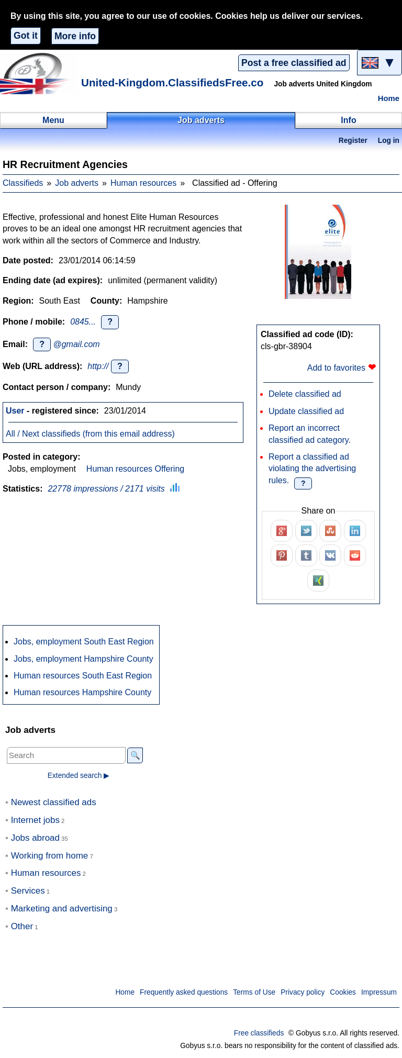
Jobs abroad (35, 838)
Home (388, 98)
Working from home (49, 856)
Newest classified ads (53, 802)
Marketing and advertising (62, 909)
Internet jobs (35, 820)
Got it (26, 35)
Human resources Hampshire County (82, 692)
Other (22, 926)
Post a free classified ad (293, 63)
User (15, 410)
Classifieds (23, 183)
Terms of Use (254, 992)
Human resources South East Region (83, 675)
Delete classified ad (305, 393)
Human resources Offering (135, 468)
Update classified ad (306, 411)
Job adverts (76, 183)
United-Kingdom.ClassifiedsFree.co (172, 82)
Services (28, 891)
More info (75, 36)
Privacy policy (303, 992)
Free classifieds (259, 1033)
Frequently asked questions (184, 992)
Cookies (343, 992)
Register (353, 140)
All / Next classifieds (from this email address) (90, 433)
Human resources (143, 183)
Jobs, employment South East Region (84, 641)
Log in (388, 140)
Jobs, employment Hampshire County (83, 658)
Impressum (379, 992)
